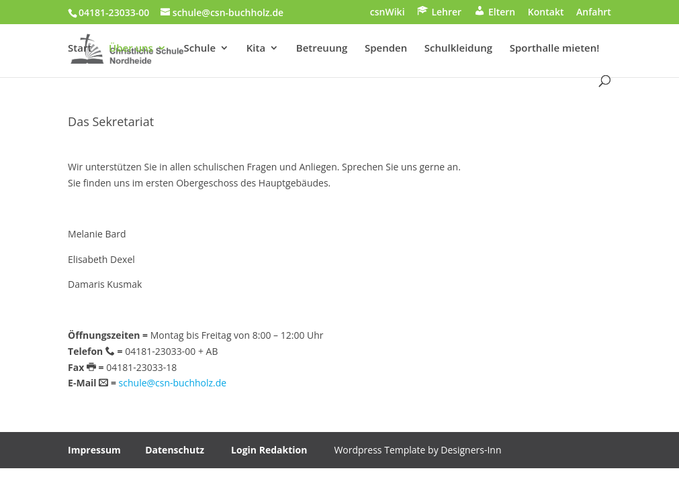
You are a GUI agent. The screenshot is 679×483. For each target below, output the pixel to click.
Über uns (131, 48)
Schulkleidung (458, 48)
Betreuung (321, 48)
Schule (200, 48)
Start (79, 48)
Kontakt (546, 12)
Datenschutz (174, 449)
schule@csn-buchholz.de (173, 382)
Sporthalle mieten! (555, 48)
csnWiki (387, 12)
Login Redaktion (269, 449)
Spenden (386, 48)
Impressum (94, 449)
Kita (255, 48)
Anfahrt (593, 12)
